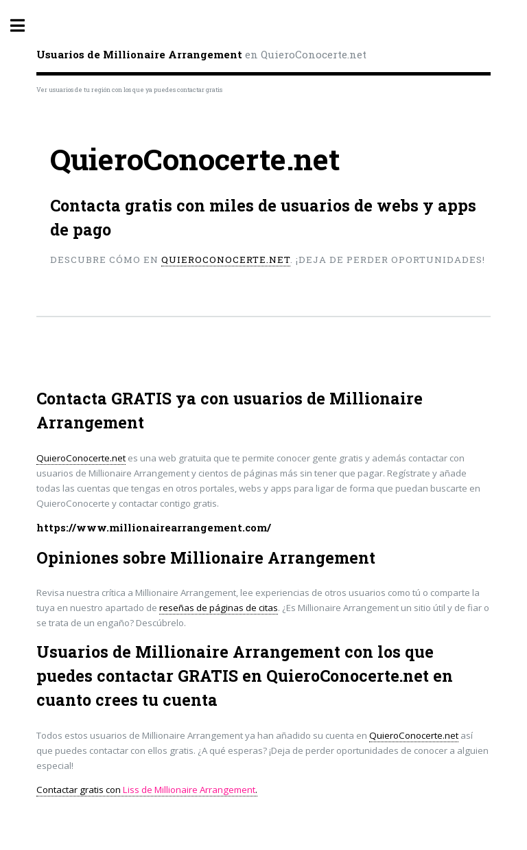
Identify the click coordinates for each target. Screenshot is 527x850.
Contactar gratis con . (146, 789)
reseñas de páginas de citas (218, 607)
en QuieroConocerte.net (201, 54)
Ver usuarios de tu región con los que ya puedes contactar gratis (129, 89)
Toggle (24, 25)
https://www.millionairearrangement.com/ (153, 527)
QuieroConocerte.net (225, 259)
